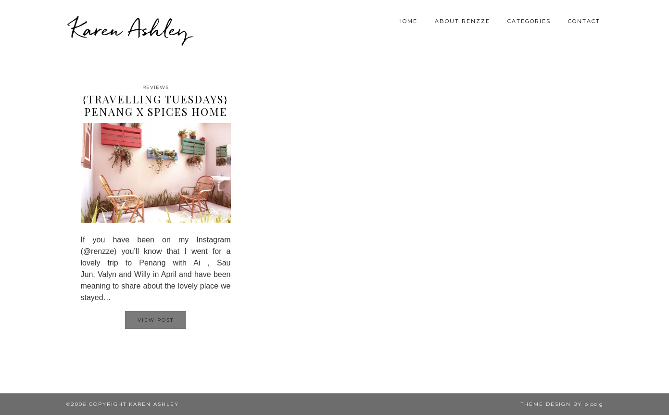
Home (407, 21)
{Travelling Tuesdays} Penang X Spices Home (155, 105)
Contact (584, 21)
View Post (156, 320)
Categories (529, 21)
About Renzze (462, 21)
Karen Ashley (130, 29)
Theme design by (562, 404)
